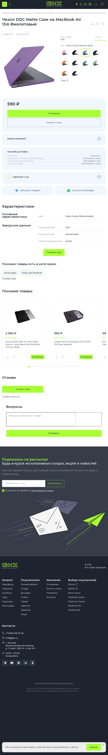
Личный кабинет (29, 590)
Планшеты (7, 594)
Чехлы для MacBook (32, 275)
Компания (53, 583)
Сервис (24, 607)
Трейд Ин (26, 616)
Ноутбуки (7, 599)
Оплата (24, 603)
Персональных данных (42, 493)
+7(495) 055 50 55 (15, 639)
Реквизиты (52, 599)
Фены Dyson (74, 599)
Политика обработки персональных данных (54, 689)
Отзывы (24, 594)
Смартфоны (8, 590)
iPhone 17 (73, 590)
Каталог (7, 583)
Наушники (7, 607)
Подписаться (54, 486)
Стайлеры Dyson (76, 603)
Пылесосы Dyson (76, 607)
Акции (24, 620)
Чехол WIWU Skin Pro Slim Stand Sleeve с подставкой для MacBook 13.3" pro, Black (23, 347)
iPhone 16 (72, 594)
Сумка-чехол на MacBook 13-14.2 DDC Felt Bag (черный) (72, 345)
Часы (4, 603)
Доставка (25, 599)
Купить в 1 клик (54, 125)
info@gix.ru (11, 644)
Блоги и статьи (54, 594)
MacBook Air (74, 616)
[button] (29, 369)
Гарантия (25, 612)
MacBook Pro (74, 612)
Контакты (51, 603)
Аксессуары (10, 275)
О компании (53, 590)
